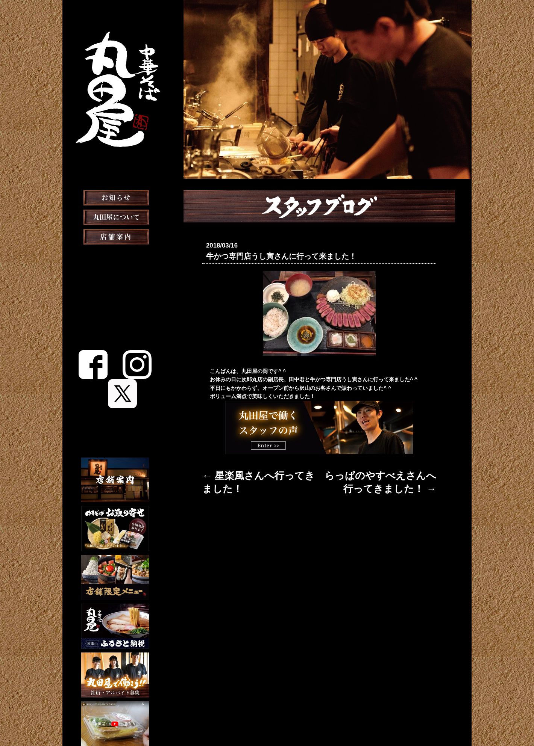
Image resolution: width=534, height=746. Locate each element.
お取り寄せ (115, 294)
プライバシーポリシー (332, 721)
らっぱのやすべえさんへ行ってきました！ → (382, 472)
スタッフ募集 (115, 353)
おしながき (115, 275)
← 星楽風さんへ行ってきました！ (242, 472)
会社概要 (290, 721)
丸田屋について (115, 236)
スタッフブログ (115, 333)
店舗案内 (115, 255)
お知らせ (115, 216)
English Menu (115, 390)
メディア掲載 (115, 314)
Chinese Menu (115, 402)
